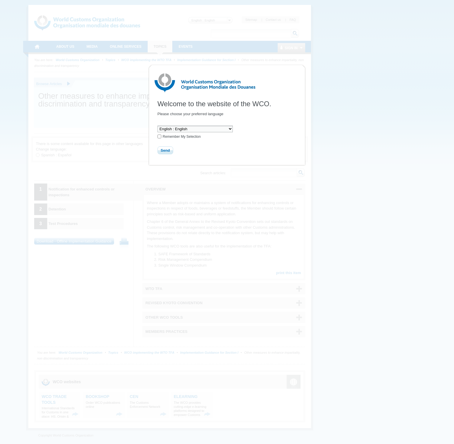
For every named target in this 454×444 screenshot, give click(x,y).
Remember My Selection (182, 137)
